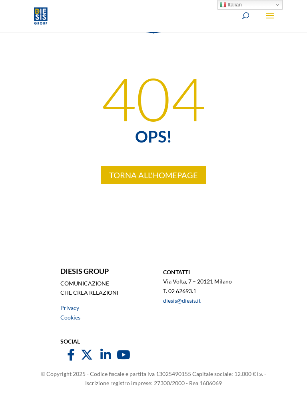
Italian (231, 5)
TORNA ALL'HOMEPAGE (153, 175)
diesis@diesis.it (182, 300)
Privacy (69, 307)
